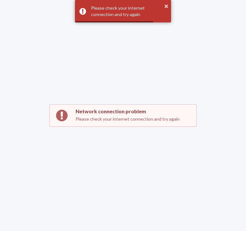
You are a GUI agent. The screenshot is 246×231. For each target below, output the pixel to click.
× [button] (166, 6)
